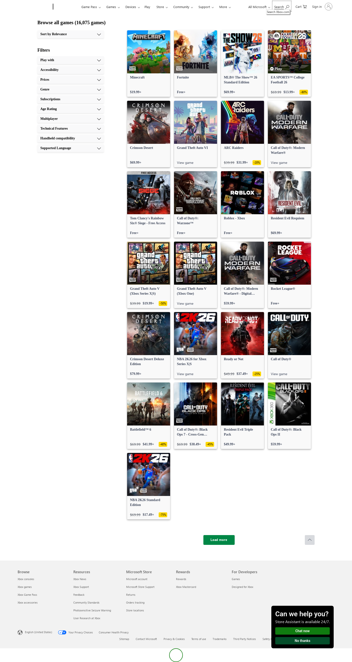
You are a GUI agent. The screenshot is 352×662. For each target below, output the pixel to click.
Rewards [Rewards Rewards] (181, 579)
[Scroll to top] (310, 540)
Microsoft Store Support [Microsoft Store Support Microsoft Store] (140, 586)
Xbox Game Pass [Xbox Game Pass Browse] (27, 594)
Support (204, 7)
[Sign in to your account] (321, 6)
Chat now (302, 631)
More (223, 7)
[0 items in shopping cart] (301, 6)
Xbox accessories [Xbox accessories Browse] (28, 602)
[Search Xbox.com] (281, 6)
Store (160, 7)
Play (147, 7)
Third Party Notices (244, 638)
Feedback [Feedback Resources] (78, 594)
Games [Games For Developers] (236, 579)
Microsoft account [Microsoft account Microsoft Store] (136, 579)
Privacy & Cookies (174, 638)
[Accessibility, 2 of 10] (70, 70)
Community (181, 7)
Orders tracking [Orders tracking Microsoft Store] (135, 602)
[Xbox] (66, 6)
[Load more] (219, 540)
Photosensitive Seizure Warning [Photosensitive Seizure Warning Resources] (92, 610)
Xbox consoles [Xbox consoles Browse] (26, 579)
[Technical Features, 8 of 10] (70, 129)
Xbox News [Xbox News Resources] (79, 579)
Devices (130, 7)
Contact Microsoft (146, 638)
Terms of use (198, 638)
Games (111, 7)
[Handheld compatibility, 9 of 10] (70, 138)
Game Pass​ (89, 7)
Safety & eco (270, 638)
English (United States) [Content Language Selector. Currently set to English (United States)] (38, 632)
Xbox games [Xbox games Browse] (25, 586)
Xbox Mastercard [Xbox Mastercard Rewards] (186, 586)
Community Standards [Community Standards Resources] (86, 602)
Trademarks (220, 638)
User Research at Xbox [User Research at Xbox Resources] (86, 618)
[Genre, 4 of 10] (70, 89)
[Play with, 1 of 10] (70, 60)
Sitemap (124, 638)
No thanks (302, 641)
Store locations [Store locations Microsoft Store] (135, 610)
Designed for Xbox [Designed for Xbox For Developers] (242, 586)
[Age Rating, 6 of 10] (70, 109)
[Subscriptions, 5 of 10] (70, 99)
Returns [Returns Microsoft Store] (130, 594)
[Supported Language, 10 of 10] (70, 148)
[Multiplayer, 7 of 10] (70, 119)
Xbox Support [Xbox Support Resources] (81, 586)
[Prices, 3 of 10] (70, 80)
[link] (148, 63)
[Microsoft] (34, 6)
